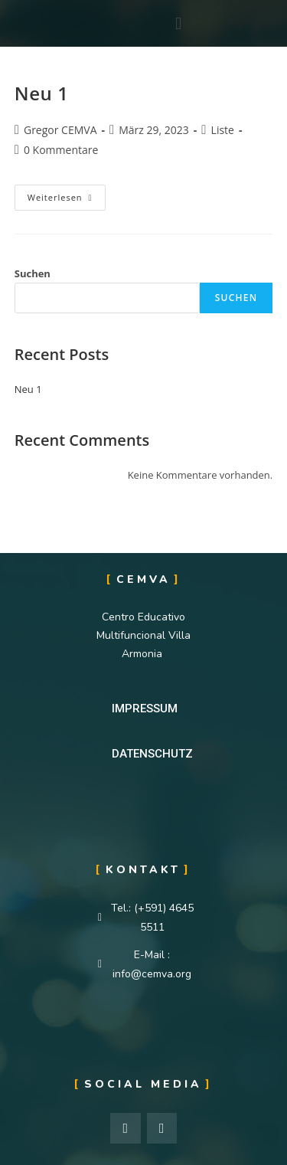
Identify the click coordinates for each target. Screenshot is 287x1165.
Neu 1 (42, 93)
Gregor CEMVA (60, 130)
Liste (222, 130)
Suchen (33, 273)
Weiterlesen (66, 194)
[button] (144, 709)
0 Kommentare (61, 149)
